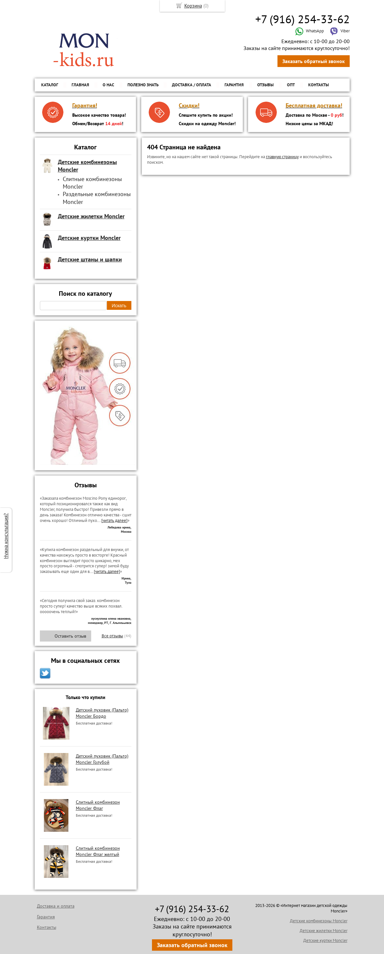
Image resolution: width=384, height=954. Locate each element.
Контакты (318, 85)
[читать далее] (114, 520)
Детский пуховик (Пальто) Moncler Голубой (102, 759)
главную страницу (282, 156)
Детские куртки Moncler (325, 940)
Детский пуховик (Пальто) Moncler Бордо (102, 713)
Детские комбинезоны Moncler (318, 921)
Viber (340, 31)
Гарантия (234, 85)
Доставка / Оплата (191, 85)
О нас (108, 85)
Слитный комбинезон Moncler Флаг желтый (98, 851)
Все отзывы (112, 636)
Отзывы (265, 85)
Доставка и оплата (56, 906)
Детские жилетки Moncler (323, 930)
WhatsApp (309, 31)
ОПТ (291, 85)
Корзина (193, 6)
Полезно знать (143, 85)
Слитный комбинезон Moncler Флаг (98, 805)
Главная (80, 85)
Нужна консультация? (6, 536)
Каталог (49, 85)
